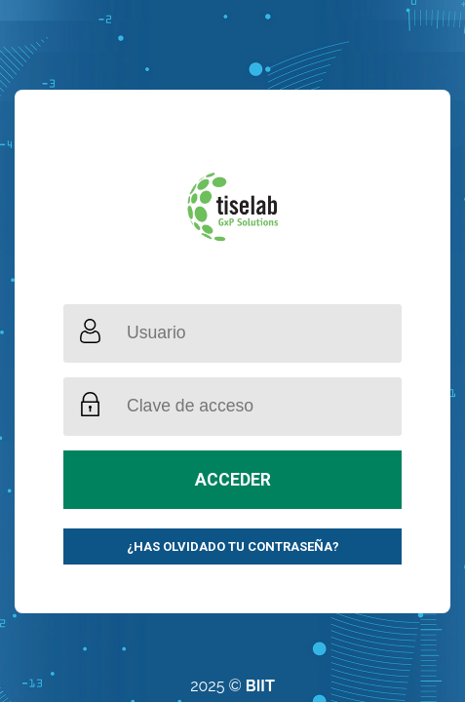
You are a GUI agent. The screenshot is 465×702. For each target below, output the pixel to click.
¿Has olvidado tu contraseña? (233, 546)
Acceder (233, 479)
